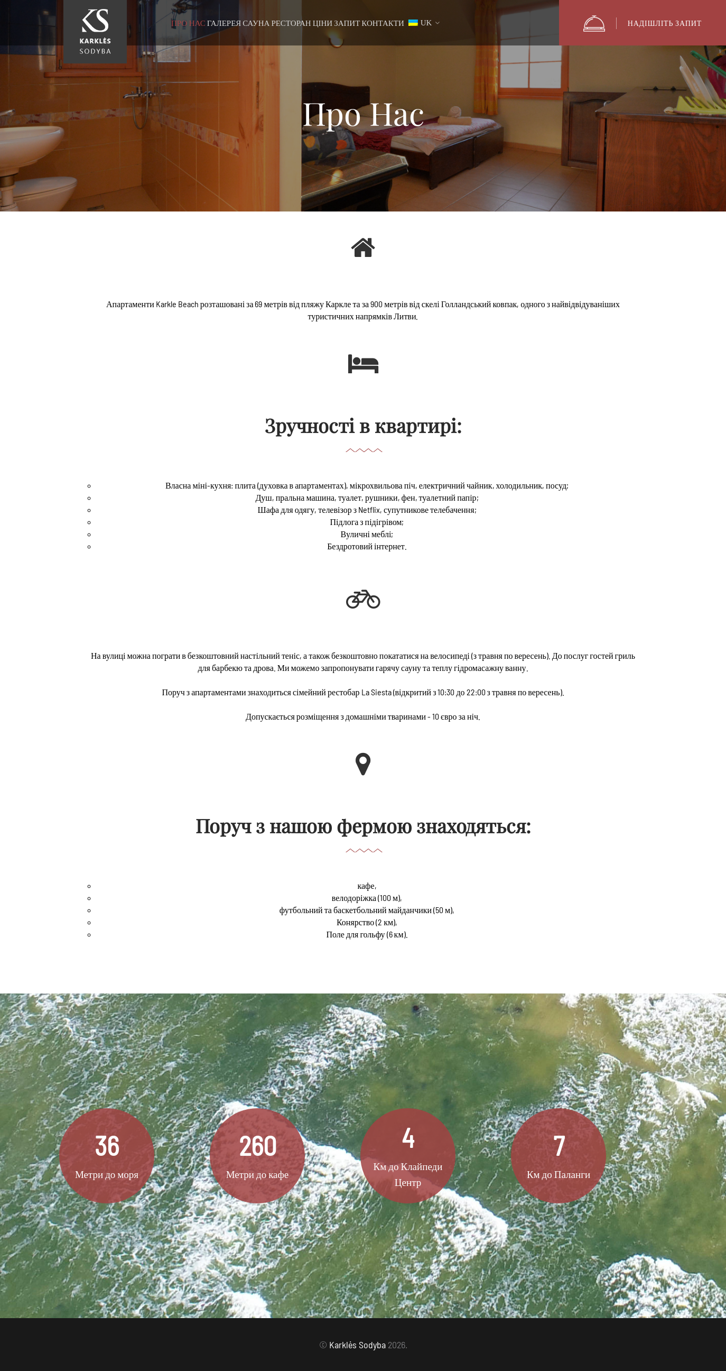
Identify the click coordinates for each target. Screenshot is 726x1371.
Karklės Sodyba (357, 1344)
